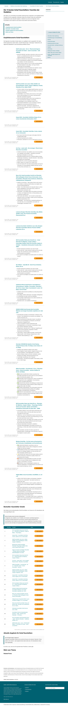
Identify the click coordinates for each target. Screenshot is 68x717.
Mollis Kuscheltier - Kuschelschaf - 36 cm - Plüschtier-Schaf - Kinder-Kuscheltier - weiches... (20, 580)
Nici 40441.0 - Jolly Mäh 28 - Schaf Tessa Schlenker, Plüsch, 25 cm (27, 272)
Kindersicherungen (51, 41)
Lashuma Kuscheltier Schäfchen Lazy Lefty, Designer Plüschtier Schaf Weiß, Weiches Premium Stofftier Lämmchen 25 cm (27, 233)
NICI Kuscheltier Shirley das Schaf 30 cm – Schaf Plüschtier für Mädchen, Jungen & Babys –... (20, 597)
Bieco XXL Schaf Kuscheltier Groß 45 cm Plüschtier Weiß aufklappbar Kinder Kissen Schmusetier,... (20, 607)
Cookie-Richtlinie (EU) (29, 715)
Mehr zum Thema (9, 32)
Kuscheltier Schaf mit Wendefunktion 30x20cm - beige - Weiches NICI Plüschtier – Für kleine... (20, 625)
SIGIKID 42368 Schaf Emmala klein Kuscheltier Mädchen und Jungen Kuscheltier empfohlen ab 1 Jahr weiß (29, 319)
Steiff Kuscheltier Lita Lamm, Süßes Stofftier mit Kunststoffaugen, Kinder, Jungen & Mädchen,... (20, 556)
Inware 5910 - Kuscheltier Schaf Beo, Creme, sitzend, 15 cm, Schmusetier (28, 133)
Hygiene (49, 47)
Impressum (14, 715)
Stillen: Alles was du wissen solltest (54, 52)
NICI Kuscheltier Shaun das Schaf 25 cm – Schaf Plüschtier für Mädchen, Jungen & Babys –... (20, 571)
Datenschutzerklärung (21, 715)
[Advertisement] (55, 20)
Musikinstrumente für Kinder (53, 43)
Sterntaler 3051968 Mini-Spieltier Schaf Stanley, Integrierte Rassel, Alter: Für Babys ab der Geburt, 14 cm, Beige (29, 355)
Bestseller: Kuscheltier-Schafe (12, 28)
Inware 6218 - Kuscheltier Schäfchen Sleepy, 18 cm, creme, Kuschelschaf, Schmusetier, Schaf (28, 119)
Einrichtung (50, 48)
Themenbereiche (56, 2)
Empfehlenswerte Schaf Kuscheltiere (13, 27)
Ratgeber (62, 2)
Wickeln (49, 39)
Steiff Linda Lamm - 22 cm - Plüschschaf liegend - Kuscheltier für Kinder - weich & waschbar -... (20, 635)
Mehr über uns (6, 709)
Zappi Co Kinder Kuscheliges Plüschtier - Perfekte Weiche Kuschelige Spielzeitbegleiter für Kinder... (20, 566)
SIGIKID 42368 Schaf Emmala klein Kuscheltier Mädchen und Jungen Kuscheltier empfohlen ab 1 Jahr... (19, 602)
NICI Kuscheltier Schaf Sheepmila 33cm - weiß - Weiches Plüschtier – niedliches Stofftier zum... (20, 630)
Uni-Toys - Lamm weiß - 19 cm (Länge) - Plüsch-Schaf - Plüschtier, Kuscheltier (28, 151)
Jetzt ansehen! (39, 78)
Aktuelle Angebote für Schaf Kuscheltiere (14, 30)
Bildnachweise (37, 715)
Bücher (49, 57)
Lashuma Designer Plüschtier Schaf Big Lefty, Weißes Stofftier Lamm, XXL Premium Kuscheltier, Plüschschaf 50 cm (29, 219)
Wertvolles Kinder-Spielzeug (53, 35)
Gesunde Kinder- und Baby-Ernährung (55, 45)
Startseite (50, 2)
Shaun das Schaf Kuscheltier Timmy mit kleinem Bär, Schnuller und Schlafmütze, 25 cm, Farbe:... (20, 616)
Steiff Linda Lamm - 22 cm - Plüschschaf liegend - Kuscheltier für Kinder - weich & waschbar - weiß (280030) (29, 50)
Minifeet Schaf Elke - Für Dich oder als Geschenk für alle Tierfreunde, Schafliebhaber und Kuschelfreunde (29, 456)
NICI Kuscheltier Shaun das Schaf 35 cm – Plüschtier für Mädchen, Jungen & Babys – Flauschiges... (20, 547)
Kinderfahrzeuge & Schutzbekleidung (55, 37)
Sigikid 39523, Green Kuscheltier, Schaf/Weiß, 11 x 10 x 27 (29, 491)
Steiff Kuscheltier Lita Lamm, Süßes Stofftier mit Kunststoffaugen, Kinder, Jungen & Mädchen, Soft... (20, 585)
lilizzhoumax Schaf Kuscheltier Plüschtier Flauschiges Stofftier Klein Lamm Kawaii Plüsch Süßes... (20, 561)
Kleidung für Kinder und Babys (54, 50)
